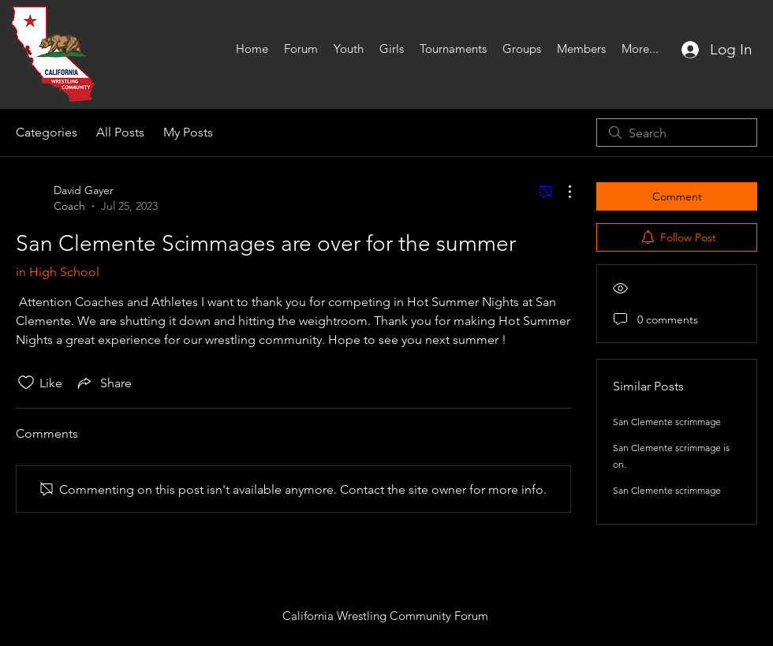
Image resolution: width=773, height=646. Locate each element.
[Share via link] (103, 382)
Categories (46, 132)
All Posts (120, 132)
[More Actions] (561, 191)
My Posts (188, 132)
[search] (676, 132)
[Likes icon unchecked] (26, 382)
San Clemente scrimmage (667, 422)
